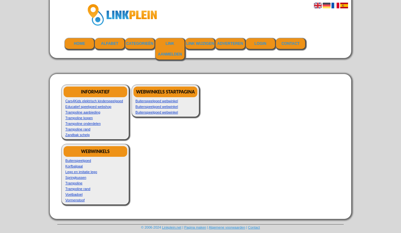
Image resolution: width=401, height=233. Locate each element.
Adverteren (230, 43)
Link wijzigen (200, 43)
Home (79, 43)
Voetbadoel (74, 194)
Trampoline (74, 183)
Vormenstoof (75, 200)
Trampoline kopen (79, 118)
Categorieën (140, 43)
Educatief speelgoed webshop (88, 107)
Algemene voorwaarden (227, 227)
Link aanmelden (170, 48)
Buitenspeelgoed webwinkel (156, 101)
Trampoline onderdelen (83, 123)
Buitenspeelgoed (78, 160)
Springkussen (75, 177)
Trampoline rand (78, 129)
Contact (290, 43)
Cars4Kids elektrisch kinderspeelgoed (94, 101)
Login (260, 43)
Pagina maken (195, 227)
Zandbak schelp (77, 135)
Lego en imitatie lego (81, 172)
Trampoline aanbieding (83, 112)
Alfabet (109, 43)
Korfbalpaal (74, 166)
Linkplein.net (171, 227)
